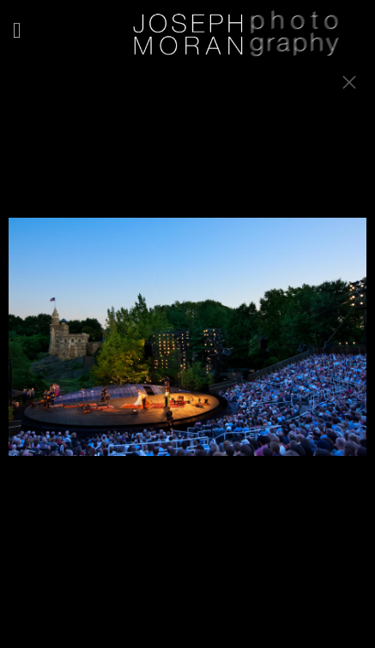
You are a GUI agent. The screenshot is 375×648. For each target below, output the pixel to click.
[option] (187, 345)
